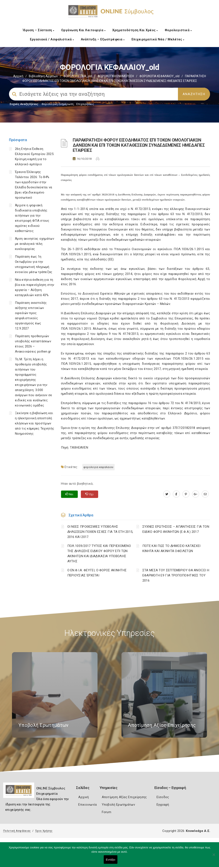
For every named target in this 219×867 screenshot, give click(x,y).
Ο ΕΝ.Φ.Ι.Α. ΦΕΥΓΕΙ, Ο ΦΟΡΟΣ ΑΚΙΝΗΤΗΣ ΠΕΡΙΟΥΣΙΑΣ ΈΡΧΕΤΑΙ (97, 572)
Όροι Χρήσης (43, 830)
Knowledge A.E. (198, 831)
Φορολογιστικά (178, 30)
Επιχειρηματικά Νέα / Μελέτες (158, 39)
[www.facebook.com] (176, 494)
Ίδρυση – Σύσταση (38, 30)
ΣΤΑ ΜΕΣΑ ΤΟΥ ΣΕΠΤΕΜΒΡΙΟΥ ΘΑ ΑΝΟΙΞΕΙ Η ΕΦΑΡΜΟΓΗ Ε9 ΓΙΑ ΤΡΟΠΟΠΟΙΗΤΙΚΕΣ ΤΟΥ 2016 (175, 575)
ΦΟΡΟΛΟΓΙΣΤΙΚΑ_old (77, 76)
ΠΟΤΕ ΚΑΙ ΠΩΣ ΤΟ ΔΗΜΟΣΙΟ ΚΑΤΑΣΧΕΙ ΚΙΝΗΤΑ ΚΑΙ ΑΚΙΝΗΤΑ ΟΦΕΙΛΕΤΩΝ (171, 548)
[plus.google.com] (195, 494)
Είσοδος (163, 797)
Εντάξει (110, 859)
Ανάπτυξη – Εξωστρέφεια (103, 39)
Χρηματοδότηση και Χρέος (135, 30)
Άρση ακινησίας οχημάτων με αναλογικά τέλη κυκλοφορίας (34, 244)
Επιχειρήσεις (85, 104)
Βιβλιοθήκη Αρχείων (43, 76)
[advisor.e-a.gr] (205, 494)
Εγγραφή (163, 804)
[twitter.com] (167, 494)
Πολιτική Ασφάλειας (17, 830)
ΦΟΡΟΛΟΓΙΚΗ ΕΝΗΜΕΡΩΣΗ (116, 76)
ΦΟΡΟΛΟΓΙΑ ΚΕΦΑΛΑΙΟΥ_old (159, 76)
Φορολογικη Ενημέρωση (57, 104)
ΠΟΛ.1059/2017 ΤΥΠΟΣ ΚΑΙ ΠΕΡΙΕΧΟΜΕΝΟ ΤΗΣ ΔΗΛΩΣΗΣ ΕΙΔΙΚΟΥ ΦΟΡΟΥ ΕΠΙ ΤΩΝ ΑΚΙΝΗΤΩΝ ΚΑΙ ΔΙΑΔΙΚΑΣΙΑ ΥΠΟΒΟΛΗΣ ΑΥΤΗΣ (99, 553)
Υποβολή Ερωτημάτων (118, 804)
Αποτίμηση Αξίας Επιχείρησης (124, 797)
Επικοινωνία (87, 804)
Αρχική (18, 76)
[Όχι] (214, 856)
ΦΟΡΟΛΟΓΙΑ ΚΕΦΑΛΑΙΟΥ (98, 467)
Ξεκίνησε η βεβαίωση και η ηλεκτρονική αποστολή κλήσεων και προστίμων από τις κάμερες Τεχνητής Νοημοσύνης (34, 423)
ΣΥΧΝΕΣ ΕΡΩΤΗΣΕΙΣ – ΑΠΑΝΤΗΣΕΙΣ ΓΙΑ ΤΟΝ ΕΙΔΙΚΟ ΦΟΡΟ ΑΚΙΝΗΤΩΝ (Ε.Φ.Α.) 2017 (175, 529)
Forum (106, 812)
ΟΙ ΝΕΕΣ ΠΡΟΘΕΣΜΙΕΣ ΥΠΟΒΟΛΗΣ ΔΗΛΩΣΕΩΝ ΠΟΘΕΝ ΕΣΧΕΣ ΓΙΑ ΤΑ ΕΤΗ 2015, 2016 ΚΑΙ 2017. (100, 532)
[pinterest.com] (186, 494)
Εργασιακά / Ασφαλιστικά (52, 39)
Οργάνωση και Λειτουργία (83, 30)
